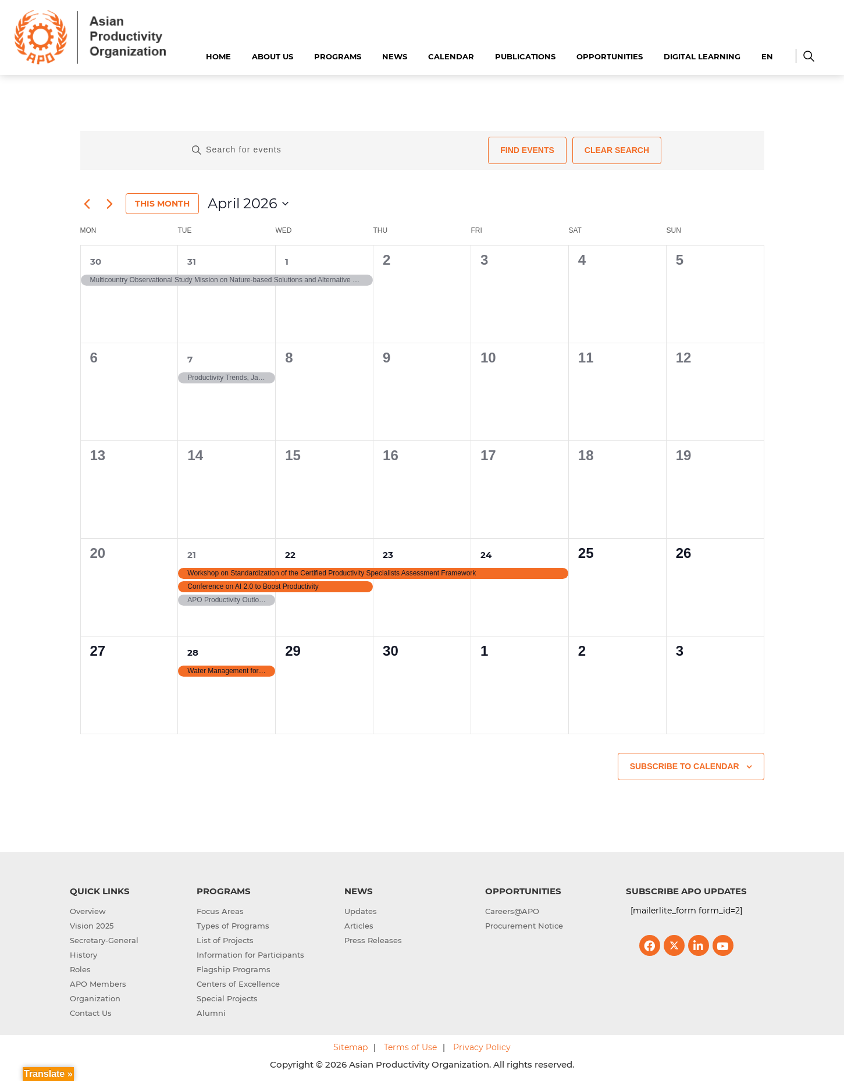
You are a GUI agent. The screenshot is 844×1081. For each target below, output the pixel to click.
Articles (358, 925)
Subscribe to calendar (684, 766)
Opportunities (609, 56)
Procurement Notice (524, 925)
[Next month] (110, 204)
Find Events (527, 150)
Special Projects (227, 998)
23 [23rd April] (388, 554)
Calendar (451, 56)
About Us (272, 56)
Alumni (211, 1013)
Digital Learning (702, 56)
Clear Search (617, 150)
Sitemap (350, 1047)
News (394, 56)
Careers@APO (512, 911)
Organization (95, 998)
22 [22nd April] (290, 554)
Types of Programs (233, 925)
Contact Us (91, 1013)
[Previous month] (87, 204)
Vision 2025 (91, 925)
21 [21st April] (191, 554)
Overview (88, 911)
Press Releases (373, 940)
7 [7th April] (190, 359)
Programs (337, 56)
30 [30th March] (95, 261)
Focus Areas (220, 911)
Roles (80, 969)
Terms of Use (410, 1047)
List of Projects (225, 940)
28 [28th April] (192, 652)
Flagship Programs (233, 969)
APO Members (98, 983)
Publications (525, 56)
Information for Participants (250, 954)
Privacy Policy (482, 1047)
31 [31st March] (191, 261)
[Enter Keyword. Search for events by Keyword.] (335, 150)
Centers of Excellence (238, 983)
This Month (162, 203)
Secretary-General (104, 940)
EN (767, 56)
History (83, 954)
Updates (360, 911)
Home (218, 56)
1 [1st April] (287, 261)
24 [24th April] (486, 554)
